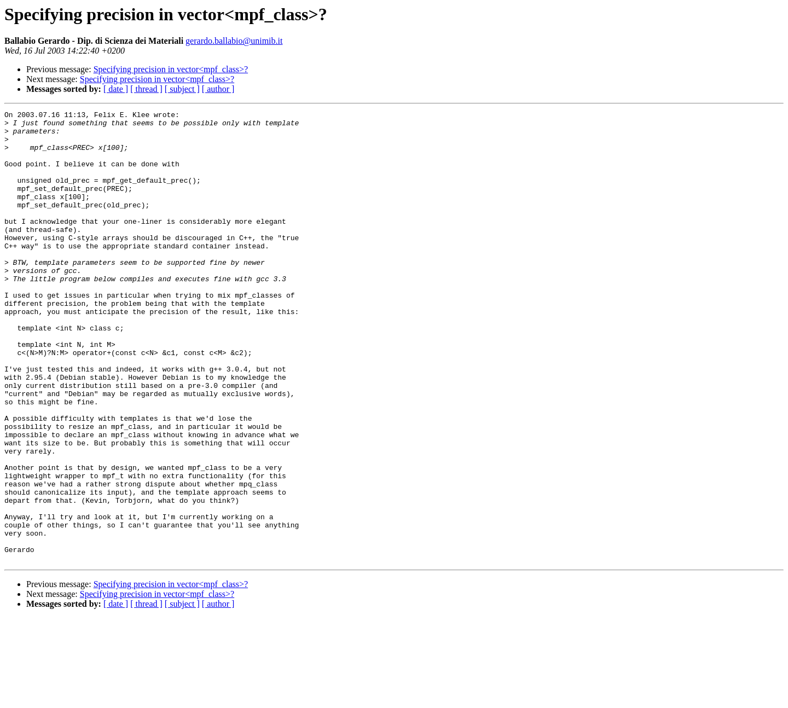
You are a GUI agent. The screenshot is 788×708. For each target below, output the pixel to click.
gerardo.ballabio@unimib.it (234, 40)
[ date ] (115, 89)
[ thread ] (146, 89)
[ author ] (218, 89)
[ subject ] (182, 89)
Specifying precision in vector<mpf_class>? (171, 69)
